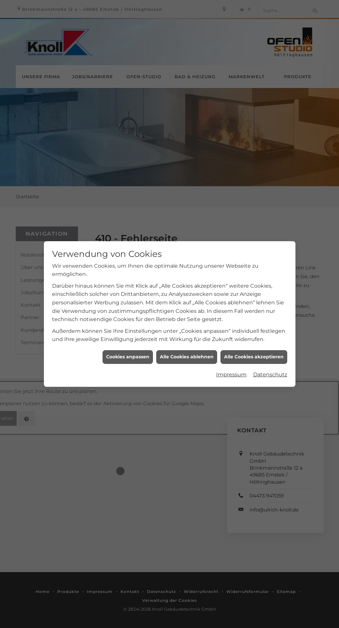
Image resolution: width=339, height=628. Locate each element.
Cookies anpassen (127, 349)
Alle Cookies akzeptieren (254, 349)
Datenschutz (270, 367)
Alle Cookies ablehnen (187, 349)
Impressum (231, 367)
